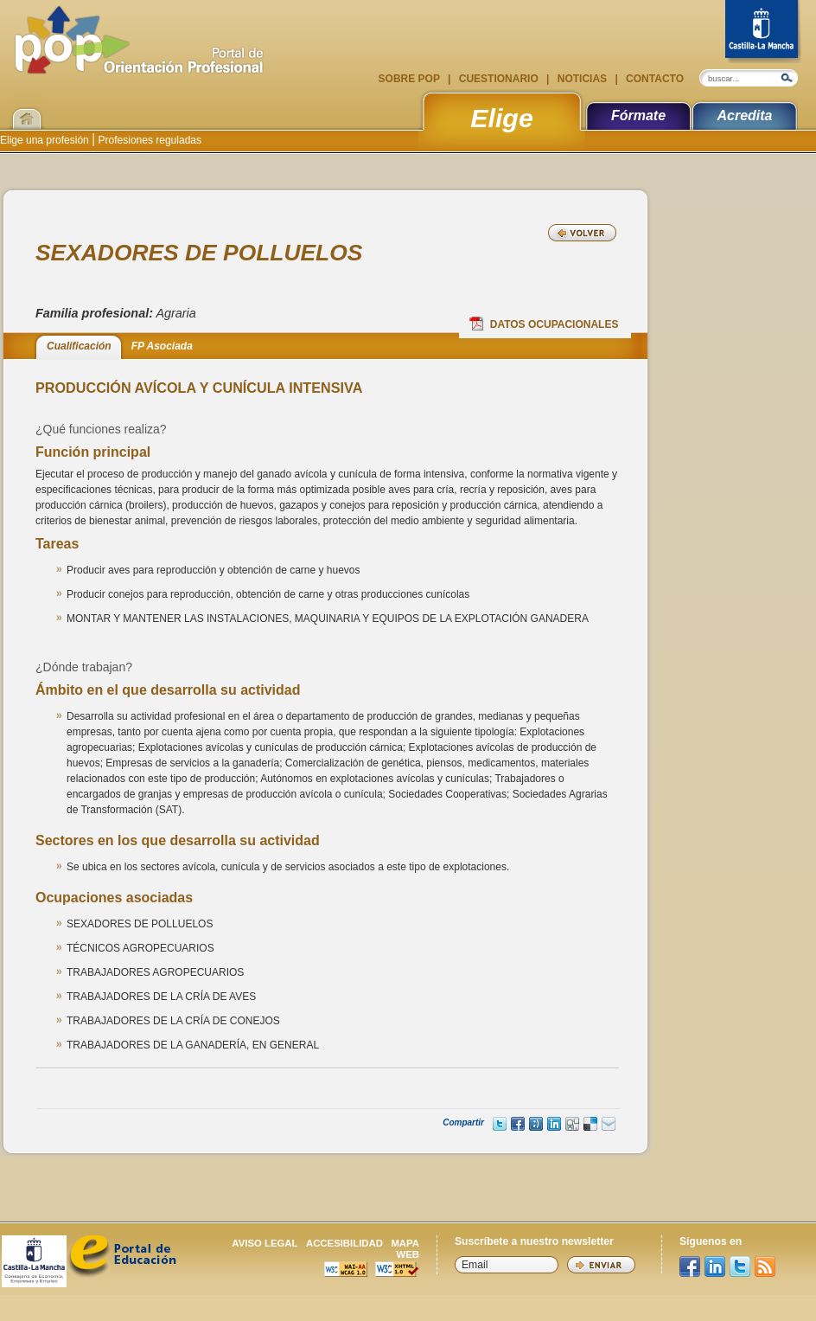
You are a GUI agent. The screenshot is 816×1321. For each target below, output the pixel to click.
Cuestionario (498, 79)
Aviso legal (264, 1243)
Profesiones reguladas (148, 140)
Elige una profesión (46, 140)
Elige (501, 117)
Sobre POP (411, 79)
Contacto (653, 79)
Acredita (744, 115)
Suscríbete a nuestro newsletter (534, 1241)
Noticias (581, 79)
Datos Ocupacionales (544, 324)
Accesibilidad (344, 1243)
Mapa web (405, 1249)
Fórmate (638, 115)
